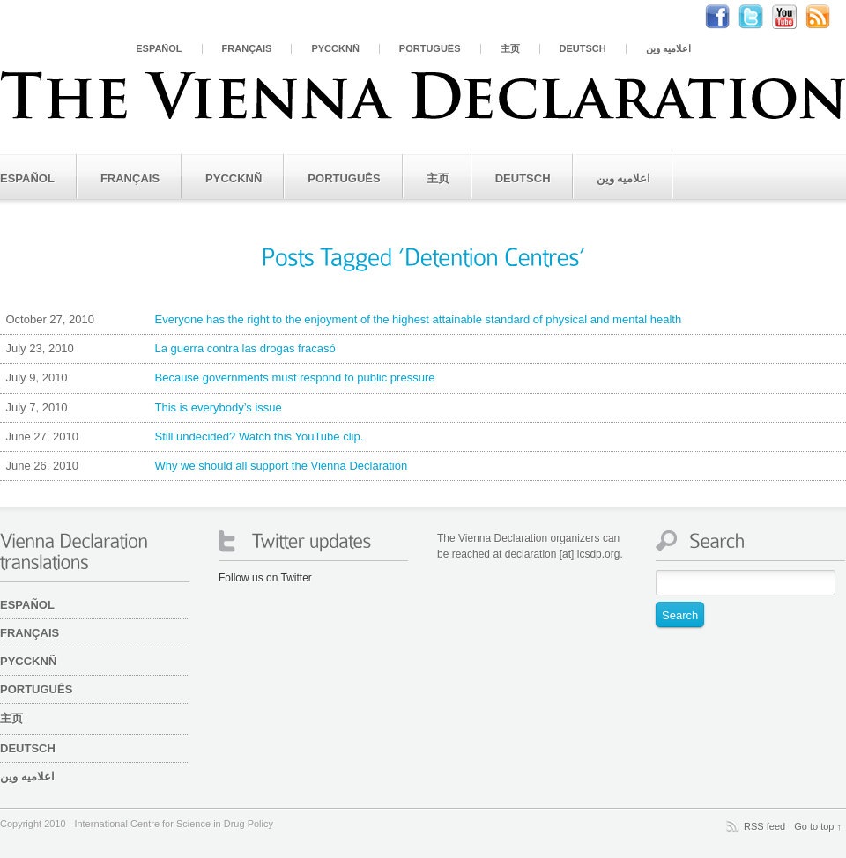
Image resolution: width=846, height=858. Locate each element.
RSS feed (764, 826)
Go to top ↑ (818, 826)
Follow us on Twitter (265, 578)
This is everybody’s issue (141, 408)
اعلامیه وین (668, 49)
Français (247, 49)
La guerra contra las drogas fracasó (168, 349)
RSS (826, 16)
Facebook (726, 16)
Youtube (793, 16)
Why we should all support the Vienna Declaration (203, 466)
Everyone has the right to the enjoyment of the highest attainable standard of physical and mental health (340, 320)
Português (430, 49)
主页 (510, 49)
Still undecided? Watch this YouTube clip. (181, 437)
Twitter (759, 16)
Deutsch (583, 49)
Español (159, 49)
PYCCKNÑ (335, 49)
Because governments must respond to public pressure (217, 378)
